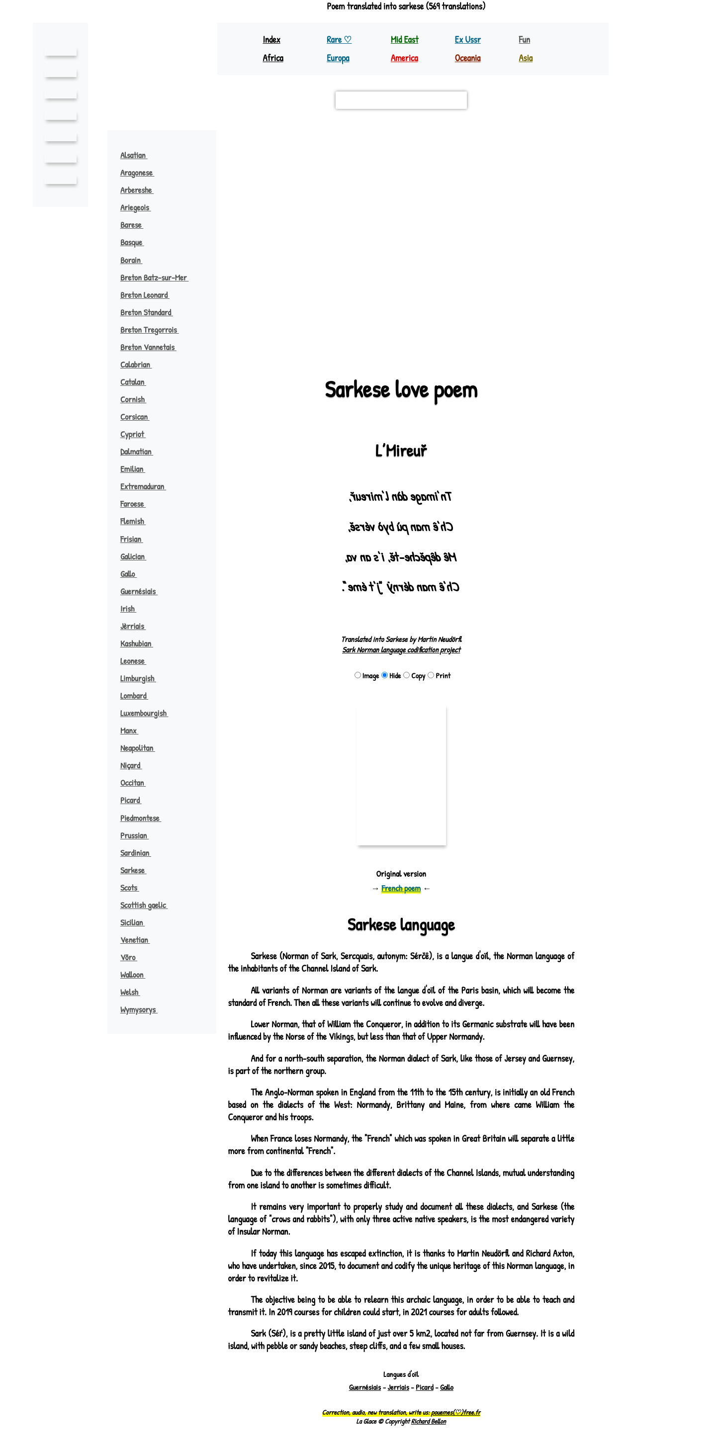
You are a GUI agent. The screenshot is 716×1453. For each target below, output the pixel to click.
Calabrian (141, 364)
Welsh (135, 992)
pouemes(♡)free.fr (455, 1412)
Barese (137, 224)
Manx (133, 730)
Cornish (138, 399)
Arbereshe (143, 189)
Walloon (137, 974)
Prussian (139, 835)
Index (272, 39)
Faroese (139, 503)
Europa (338, 58)
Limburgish (143, 678)
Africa (273, 58)
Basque (137, 242)
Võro (134, 957)
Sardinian (140, 852)
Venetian (139, 939)
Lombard (139, 695)
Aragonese (143, 172)
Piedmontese (146, 817)
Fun (525, 39)
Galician (137, 556)
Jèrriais (138, 626)
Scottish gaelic (149, 904)
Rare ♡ (340, 39)
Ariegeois (141, 207)
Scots (135, 887)
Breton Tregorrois (156, 329)
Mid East (405, 39)
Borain (136, 260)
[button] (369, 312)
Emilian (136, 468)
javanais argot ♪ (510, 247)
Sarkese (139, 870)
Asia (526, 58)
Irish (133, 608)
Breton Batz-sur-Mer (161, 277)
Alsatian (138, 155)
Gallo (133, 573)
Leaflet (244, 343)
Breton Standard (152, 312)
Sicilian (136, 922)
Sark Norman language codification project (401, 649)
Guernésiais (144, 591)
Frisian (136, 539)
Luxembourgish (150, 713)
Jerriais (397, 1387)
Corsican (140, 416)
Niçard (136, 765)
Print (440, 675)
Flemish (138, 521)
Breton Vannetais (153, 347)
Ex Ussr (468, 39)
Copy (414, 675)
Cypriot (138, 434)
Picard (135, 800)
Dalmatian (141, 451)
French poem (401, 888)
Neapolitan (142, 747)
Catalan (138, 381)
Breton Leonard (151, 294)
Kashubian (141, 643)
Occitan (137, 782)
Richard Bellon (428, 1421)
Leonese (139, 660)
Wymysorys (145, 1009)
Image (365, 675)
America (405, 58)
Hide (390, 675)
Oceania (468, 58)
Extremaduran (148, 486)
